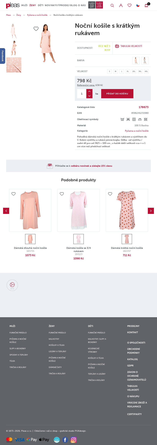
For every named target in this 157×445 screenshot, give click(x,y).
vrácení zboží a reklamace (137, 404)
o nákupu (133, 396)
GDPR (130, 365)
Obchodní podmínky (133, 351)
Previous (6, 211)
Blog (73, 5)
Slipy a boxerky (18, 348)
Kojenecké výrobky (93, 350)
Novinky (50, 5)
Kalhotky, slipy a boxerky (97, 341)
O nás (82, 5)
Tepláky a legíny (96, 374)
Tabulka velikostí (131, 46)
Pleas (8, 15)
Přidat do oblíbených (13, 194)
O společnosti (136, 342)
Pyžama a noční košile (37, 15)
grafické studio (67, 431)
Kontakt (132, 332)
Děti (41, 5)
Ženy (32, 5)
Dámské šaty (55, 367)
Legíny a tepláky (57, 351)
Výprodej (63, 5)
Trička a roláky (18, 367)
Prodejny (133, 326)
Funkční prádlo (18, 333)
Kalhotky (54, 339)
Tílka (12, 361)
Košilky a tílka (56, 345)
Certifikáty (134, 414)
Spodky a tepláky (19, 355)
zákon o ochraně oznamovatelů (136, 376)
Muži (24, 5)
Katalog (132, 359)
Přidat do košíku (117, 93)
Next (151, 211)
